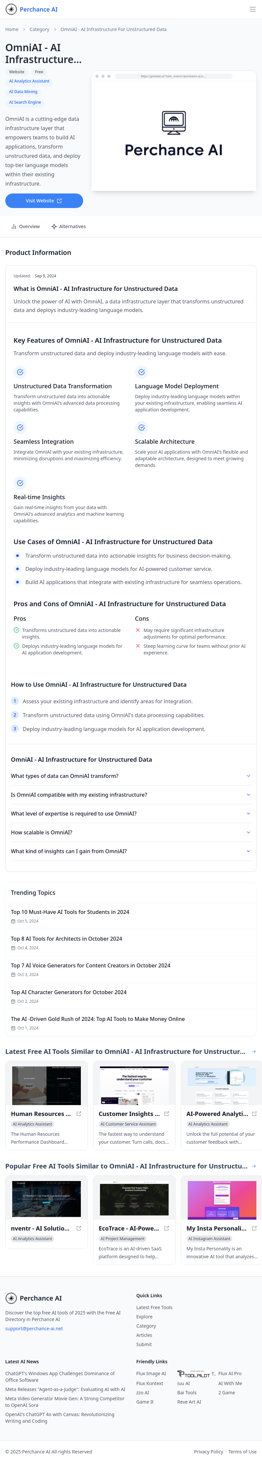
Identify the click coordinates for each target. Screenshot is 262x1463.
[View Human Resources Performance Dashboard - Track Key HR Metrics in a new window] (46, 1085)
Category (39, 29)
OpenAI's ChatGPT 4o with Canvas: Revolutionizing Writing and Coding (60, 1417)
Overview (25, 226)
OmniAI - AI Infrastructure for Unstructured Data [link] (114, 29)
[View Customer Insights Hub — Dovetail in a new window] (134, 1085)
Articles (144, 1335)
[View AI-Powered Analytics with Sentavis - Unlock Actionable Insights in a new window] (222, 1085)
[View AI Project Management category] (123, 1239)
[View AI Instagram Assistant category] (209, 1239)
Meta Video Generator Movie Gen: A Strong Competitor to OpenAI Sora (64, 1401)
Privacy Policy (208, 1451)
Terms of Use (242, 1451)
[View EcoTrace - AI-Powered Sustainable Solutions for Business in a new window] (134, 1200)
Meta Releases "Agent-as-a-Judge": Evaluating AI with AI (65, 1389)
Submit (144, 1344)
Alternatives (68, 226)
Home (11, 29)
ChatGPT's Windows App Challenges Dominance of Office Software (60, 1376)
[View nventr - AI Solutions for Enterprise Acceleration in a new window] (46, 1200)
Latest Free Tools (154, 1307)
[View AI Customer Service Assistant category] (128, 1124)
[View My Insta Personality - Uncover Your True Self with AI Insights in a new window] (222, 1200)
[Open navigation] (252, 9)
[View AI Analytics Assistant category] (32, 1124)
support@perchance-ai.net (34, 1328)
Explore (144, 1316)
